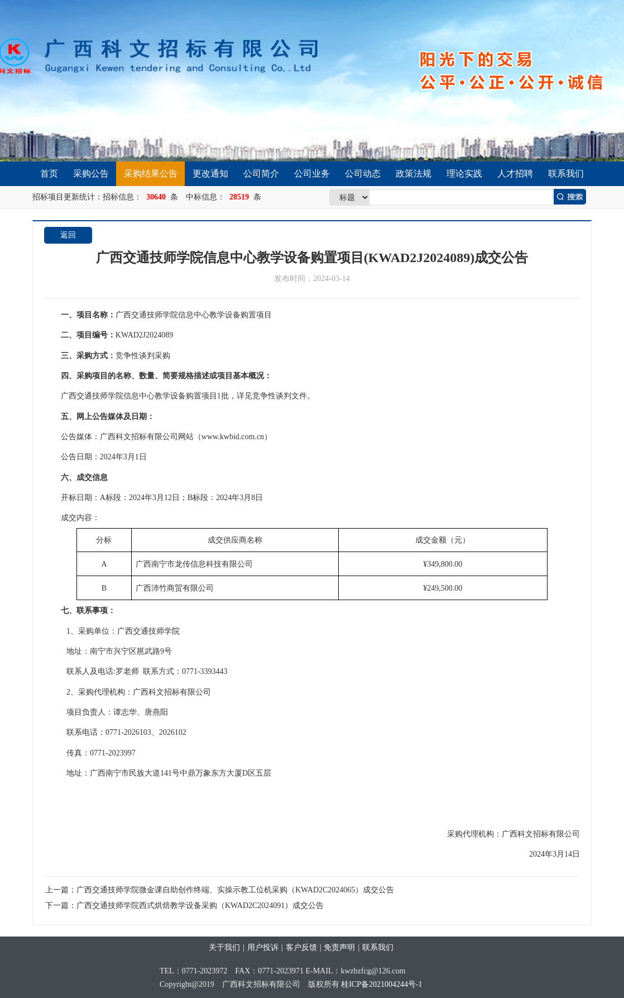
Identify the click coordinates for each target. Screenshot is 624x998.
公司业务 (312, 173)
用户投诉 (263, 947)
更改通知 (210, 173)
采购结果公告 (150, 173)
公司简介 (261, 173)
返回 (68, 235)
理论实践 (464, 173)
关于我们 (224, 947)
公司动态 (363, 173)
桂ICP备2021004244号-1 (381, 984)
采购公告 (91, 173)
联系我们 (566, 173)
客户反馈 (301, 947)
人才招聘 (515, 173)
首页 (49, 173)
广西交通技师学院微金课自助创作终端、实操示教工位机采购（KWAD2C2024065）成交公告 (235, 890)
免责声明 (339, 947)
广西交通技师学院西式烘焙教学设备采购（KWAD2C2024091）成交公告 (200, 905)
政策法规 (413, 173)
